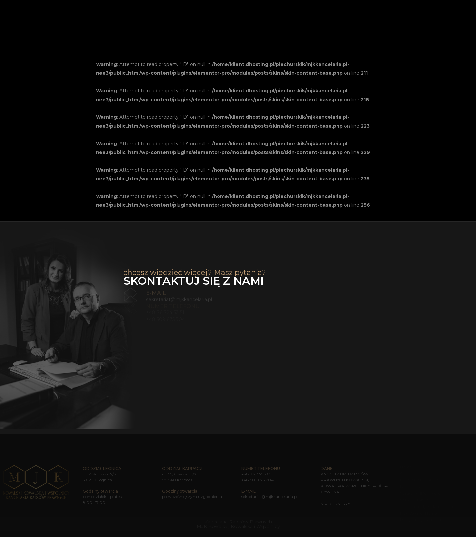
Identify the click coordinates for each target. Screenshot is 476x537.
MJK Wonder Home (373, 8)
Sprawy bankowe (322, 8)
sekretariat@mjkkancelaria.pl (179, 295)
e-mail (156, 289)
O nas (245, 8)
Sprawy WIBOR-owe (420, 493)
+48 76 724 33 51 (257, 474)
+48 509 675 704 (257, 479)
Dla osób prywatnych (420, 479)
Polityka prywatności (420, 519)
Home (227, 8)
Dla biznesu (411, 486)
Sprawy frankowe (417, 499)
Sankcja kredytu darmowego (427, 506)
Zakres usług (275, 8)
